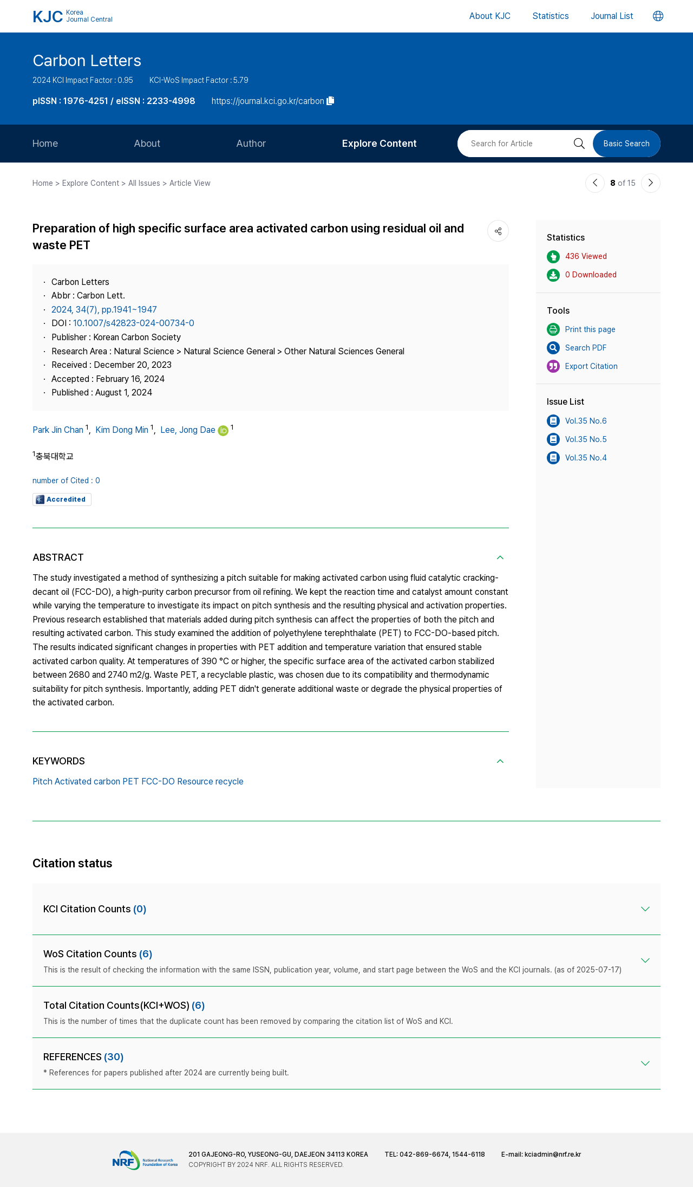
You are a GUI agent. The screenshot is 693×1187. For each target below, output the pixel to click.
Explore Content (379, 143)
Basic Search (627, 143)
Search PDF (576, 347)
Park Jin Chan (57, 430)
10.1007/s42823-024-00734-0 (133, 323)
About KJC (490, 16)
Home (45, 143)
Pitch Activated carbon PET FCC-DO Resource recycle (138, 781)
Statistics (550, 16)
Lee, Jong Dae (187, 430)
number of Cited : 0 (66, 480)
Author (251, 143)
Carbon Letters (86, 60)
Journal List (612, 16)
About (147, 143)
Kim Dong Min (121, 430)
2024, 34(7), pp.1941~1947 (104, 309)
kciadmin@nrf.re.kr (553, 1154)
